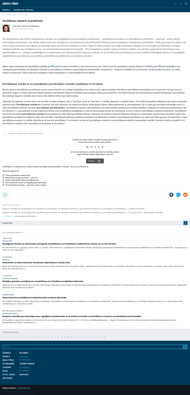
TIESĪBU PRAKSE (27, 363)
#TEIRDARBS (8, 363)
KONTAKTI (24, 374)
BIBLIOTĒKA (8, 360)
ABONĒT (91, 161)
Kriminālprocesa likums (26, 216)
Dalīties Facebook (171, 195)
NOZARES (23, 353)
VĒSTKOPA (7, 378)
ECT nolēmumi (24, 370)
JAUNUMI (6, 367)
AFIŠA (5, 371)
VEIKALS (6, 356)
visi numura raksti (13, 233)
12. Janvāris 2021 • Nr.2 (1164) (15, 15)
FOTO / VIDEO (8, 374)
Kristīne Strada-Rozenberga (26, 26)
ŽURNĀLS (6, 10)
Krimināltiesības (25, 360)
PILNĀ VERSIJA (24, 388)
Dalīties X (178, 195)
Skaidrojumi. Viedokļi (23, 10)
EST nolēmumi (24, 367)
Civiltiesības (23, 357)
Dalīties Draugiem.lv (185, 195)
